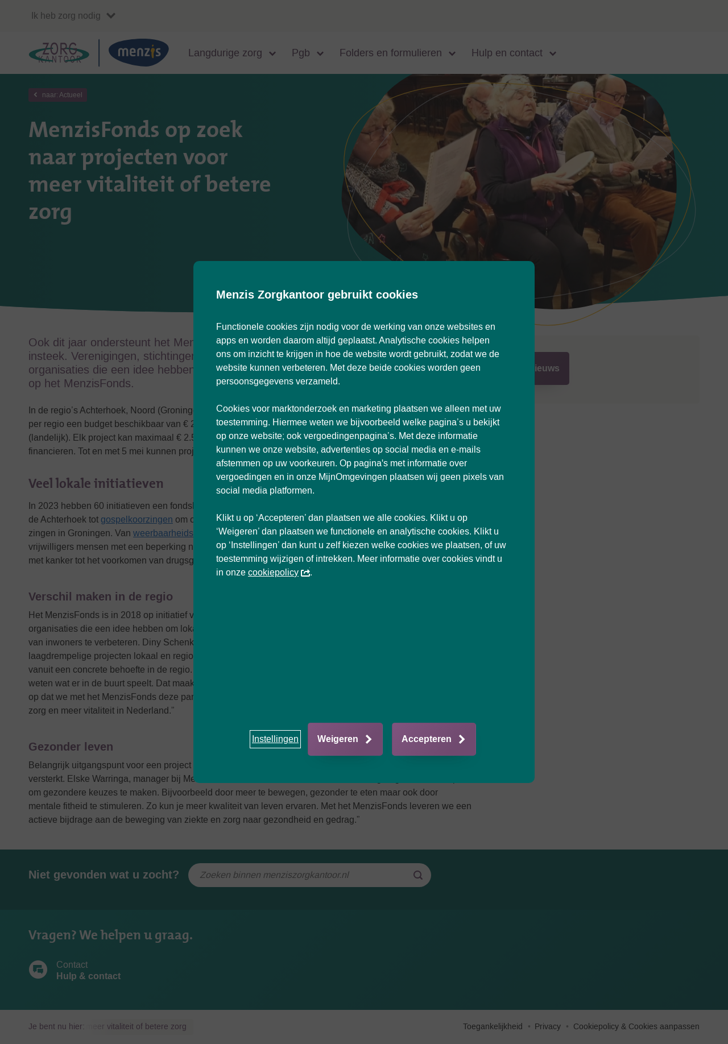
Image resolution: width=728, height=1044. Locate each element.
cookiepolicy (279, 572)
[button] (275, 739)
